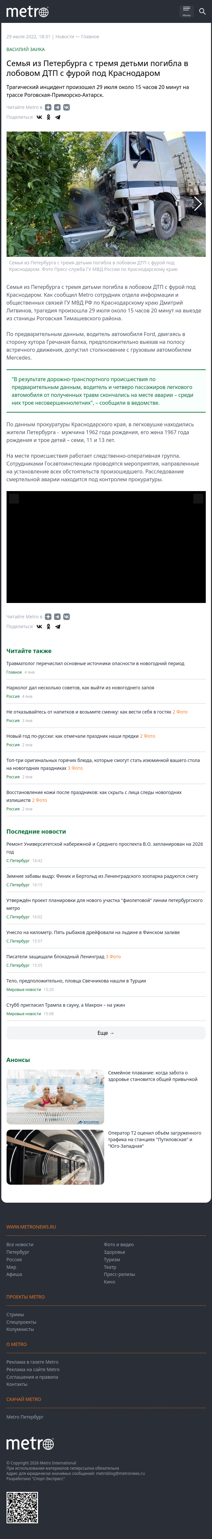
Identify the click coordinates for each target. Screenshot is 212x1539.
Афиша (14, 1274)
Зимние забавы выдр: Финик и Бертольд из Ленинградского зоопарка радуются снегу (102, 876)
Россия (13, 696)
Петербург (18, 1252)
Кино (109, 1282)
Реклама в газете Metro (33, 1362)
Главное (90, 36)
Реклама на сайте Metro (33, 1369)
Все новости (20, 1244)
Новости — (68, 36)
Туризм (112, 1259)
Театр (110, 1267)
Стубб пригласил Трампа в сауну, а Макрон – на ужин (66, 1005)
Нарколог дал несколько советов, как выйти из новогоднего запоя (80, 687)
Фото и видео (119, 1244)
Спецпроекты (21, 1322)
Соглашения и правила (32, 1377)
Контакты (17, 1384)
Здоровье (114, 1252)
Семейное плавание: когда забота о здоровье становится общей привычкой (153, 1076)
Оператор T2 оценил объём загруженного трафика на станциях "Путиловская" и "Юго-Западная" (154, 1139)
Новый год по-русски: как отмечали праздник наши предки (73, 736)
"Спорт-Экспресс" (48, 1478)
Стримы (15, 1314)
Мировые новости (24, 989)
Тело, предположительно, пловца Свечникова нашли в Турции (76, 981)
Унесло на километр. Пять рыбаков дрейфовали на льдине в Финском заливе (93, 932)
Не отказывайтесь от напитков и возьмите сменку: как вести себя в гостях (89, 712)
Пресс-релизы (119, 1274)
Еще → (105, 1032)
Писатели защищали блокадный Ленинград (56, 956)
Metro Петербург (25, 1417)
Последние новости (36, 831)
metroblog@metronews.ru (120, 1473)
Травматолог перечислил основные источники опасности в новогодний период (95, 663)
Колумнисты (20, 1329)
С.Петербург (18, 860)
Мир (11, 1267)
